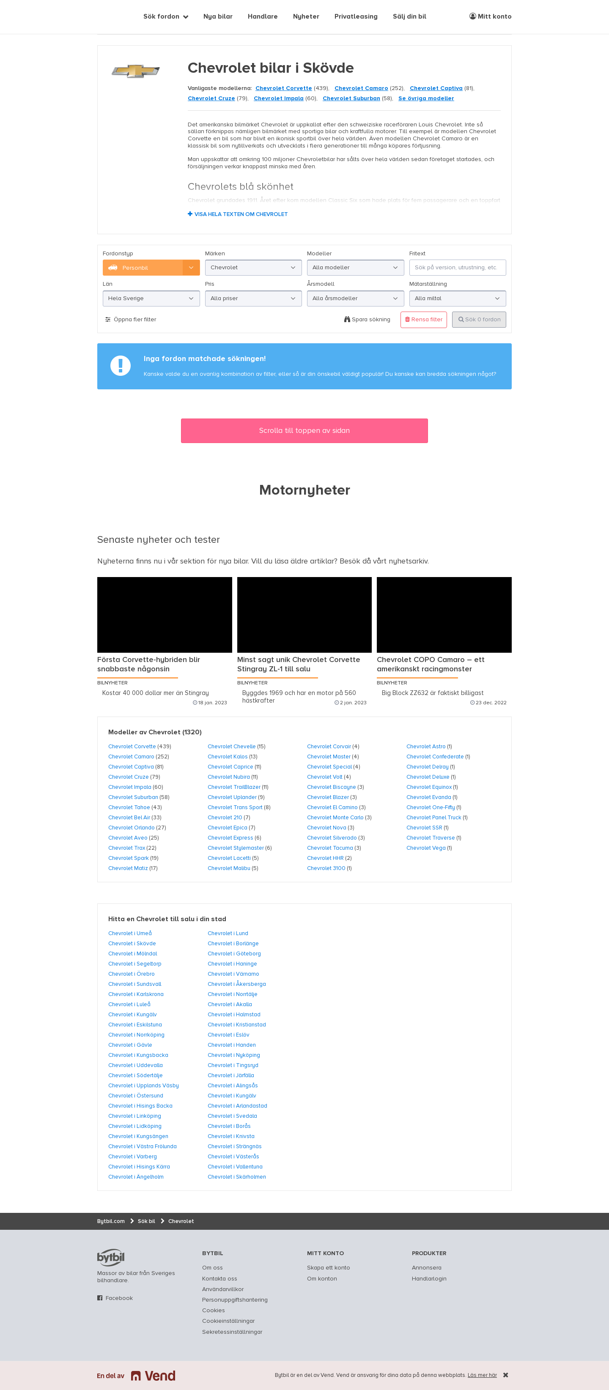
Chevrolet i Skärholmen (237, 1177)
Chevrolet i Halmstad (234, 1015)
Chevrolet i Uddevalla (135, 1065)
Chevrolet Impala (279, 98)
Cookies (213, 1310)
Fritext (417, 254)
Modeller (319, 254)
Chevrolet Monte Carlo (335, 818)
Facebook (119, 1298)
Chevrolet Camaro (361, 88)
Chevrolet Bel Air (129, 818)
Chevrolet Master (329, 757)
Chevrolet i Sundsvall (134, 984)
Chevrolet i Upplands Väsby (143, 1086)
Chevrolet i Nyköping (234, 1055)
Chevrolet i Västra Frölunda (142, 1146)
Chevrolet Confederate (435, 757)
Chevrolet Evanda (428, 797)
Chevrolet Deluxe (428, 777)
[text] (107, 17)
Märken (215, 254)
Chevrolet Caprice (230, 767)
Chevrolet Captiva (436, 88)
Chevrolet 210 (225, 818)
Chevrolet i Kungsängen (138, 1136)
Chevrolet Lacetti (229, 858)
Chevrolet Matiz (128, 868)
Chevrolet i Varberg (132, 1157)
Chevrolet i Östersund (135, 1096)
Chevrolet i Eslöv (229, 1035)
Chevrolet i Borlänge (233, 944)
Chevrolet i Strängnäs (235, 1146)
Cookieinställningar (228, 1321)
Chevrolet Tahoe (129, 807)
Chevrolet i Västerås (233, 1157)
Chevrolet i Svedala (232, 1116)
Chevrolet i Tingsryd (233, 1065)
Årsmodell (321, 284)
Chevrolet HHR (325, 858)
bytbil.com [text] (110, 1258)
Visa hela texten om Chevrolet (241, 214)
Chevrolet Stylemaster (236, 848)
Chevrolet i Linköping (134, 1116)
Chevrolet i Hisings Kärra (139, 1167)
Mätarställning (428, 284)
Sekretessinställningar (232, 1332)
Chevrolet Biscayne (331, 787)
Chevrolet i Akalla (230, 1004)
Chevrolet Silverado (332, 838)
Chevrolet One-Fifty (430, 807)
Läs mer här (482, 1375)
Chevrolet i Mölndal (132, 954)
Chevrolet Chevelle (232, 747)
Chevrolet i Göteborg (234, 954)
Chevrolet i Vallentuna (235, 1167)
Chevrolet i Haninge (232, 964)
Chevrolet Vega (426, 848)
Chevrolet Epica (227, 828)
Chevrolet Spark (128, 858)
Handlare (263, 17)
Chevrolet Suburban (351, 98)
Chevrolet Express (230, 838)
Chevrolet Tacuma (330, 848)
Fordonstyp (118, 254)
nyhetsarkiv (408, 561)
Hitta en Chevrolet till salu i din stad (167, 919)
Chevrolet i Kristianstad (237, 1025)
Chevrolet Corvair (329, 747)
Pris (209, 284)
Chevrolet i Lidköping (135, 1126)
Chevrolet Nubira (229, 777)
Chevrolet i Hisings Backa (140, 1106)
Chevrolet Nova (326, 828)
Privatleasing (356, 17)
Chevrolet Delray (427, 767)
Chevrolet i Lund (228, 933)
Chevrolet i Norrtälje (233, 994)
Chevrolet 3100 (326, 868)
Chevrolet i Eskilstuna (135, 1025)
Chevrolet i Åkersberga (237, 984)
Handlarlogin (429, 1279)
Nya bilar (218, 17)
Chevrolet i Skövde (132, 944)
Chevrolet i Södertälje (135, 1075)
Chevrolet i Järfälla (231, 1075)
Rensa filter (423, 319)
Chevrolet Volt (325, 777)
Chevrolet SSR (424, 828)
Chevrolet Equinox (429, 787)
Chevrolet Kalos (228, 757)
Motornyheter (304, 491)
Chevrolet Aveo (128, 838)
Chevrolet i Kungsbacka (138, 1055)
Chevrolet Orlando (131, 828)
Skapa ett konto (328, 1268)
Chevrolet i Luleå (129, 1004)
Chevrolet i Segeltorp (135, 964)
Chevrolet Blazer (328, 797)
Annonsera (427, 1268)
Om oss (212, 1268)
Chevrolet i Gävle (130, 1045)
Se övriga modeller (426, 98)
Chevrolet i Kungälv (132, 1015)
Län (107, 284)
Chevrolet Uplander (232, 797)
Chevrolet (164, 732)
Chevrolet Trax (126, 848)
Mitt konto (490, 16)
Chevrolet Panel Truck (433, 818)
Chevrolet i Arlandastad (237, 1106)
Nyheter (306, 17)
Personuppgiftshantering (235, 1300)
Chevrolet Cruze (211, 98)
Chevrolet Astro (426, 747)
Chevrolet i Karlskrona (136, 994)
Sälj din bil (409, 17)
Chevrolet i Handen (232, 1045)
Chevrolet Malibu (229, 868)
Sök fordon (161, 17)
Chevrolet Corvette (283, 88)
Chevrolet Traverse (430, 838)
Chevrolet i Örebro (131, 974)
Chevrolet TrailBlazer (234, 787)
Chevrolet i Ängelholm (136, 1177)
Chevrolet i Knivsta (231, 1136)
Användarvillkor (223, 1289)
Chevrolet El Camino (332, 807)
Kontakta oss (219, 1279)
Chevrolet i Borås (229, 1126)
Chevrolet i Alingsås (233, 1086)
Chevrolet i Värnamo (233, 974)
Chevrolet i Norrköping (136, 1035)
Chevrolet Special (329, 767)
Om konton (322, 1279)
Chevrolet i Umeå (130, 933)
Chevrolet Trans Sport (235, 807)
